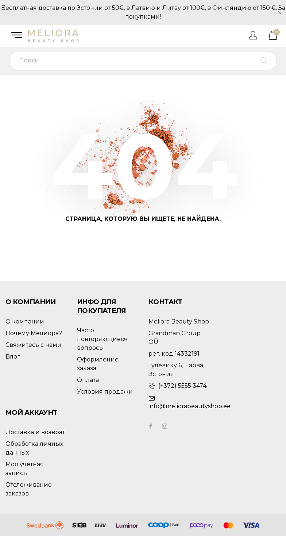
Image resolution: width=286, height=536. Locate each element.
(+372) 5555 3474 (182, 385)
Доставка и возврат (35, 432)
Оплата (88, 379)
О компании (24, 321)
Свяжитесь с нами (33, 344)
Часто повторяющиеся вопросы (102, 339)
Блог (12, 356)
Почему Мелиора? (33, 333)
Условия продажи (105, 391)
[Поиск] (143, 60)
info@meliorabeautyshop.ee (189, 406)
